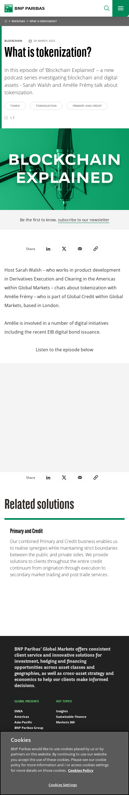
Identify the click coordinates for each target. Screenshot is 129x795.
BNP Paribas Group (28, 728)
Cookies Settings (63, 784)
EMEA (18, 711)
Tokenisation (46, 106)
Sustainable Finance (71, 717)
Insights (62, 711)
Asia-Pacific (23, 722)
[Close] (120, 740)
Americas (21, 717)
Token (15, 106)
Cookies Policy (80, 770)
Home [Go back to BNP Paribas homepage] (5, 21)
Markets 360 (65, 722)
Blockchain (18, 21)
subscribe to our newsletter (83, 219)
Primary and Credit (87, 106)
